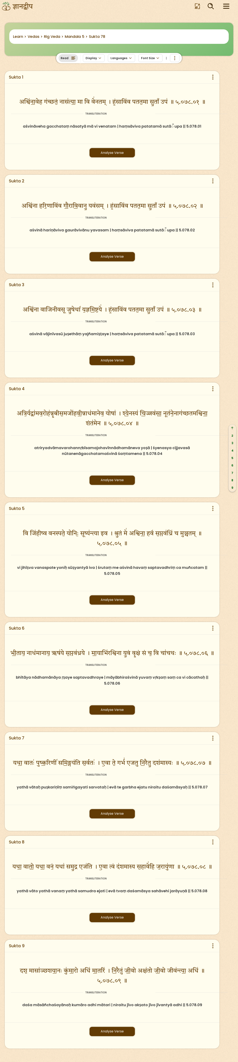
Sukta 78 (97, 36)
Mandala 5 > (76, 36)
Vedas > (35, 36)
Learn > (19, 36)
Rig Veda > (54, 36)
